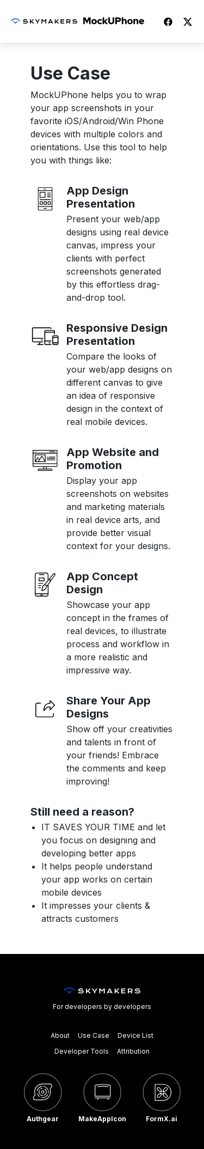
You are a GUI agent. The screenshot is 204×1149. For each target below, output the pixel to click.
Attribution (133, 1051)
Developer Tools (81, 1051)
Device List (135, 1035)
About (60, 1035)
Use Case (93, 1035)
